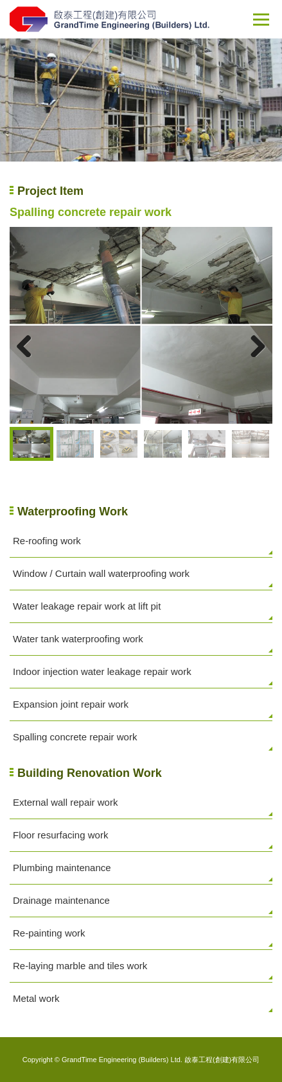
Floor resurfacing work (60, 834)
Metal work (36, 998)
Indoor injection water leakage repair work (102, 671)
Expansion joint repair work (70, 704)
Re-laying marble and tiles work (80, 965)
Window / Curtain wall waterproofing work (101, 573)
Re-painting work (49, 933)
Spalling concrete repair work (75, 736)
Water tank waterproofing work (78, 638)
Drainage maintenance (61, 900)
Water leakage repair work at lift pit (87, 606)
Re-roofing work (47, 540)
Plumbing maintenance (62, 867)
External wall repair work (65, 802)
